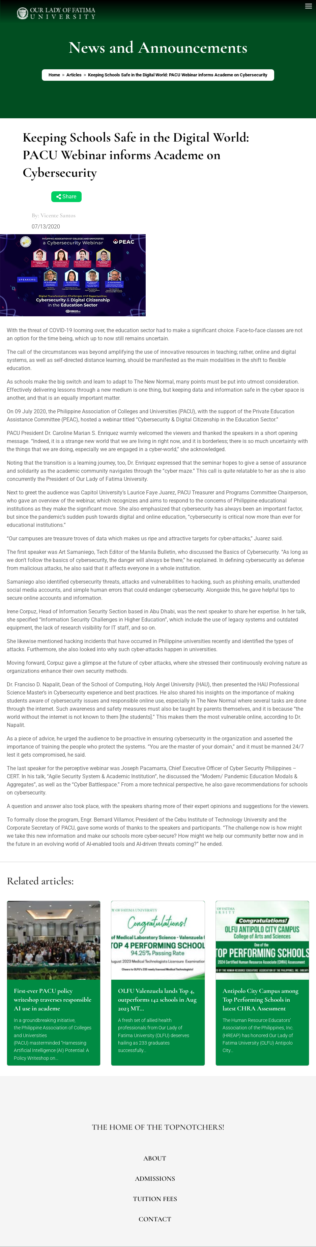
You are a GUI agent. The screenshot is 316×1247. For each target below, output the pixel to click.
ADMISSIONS (155, 1179)
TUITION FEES (155, 1199)
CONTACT (155, 1219)
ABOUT (154, 1158)
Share (69, 196)
